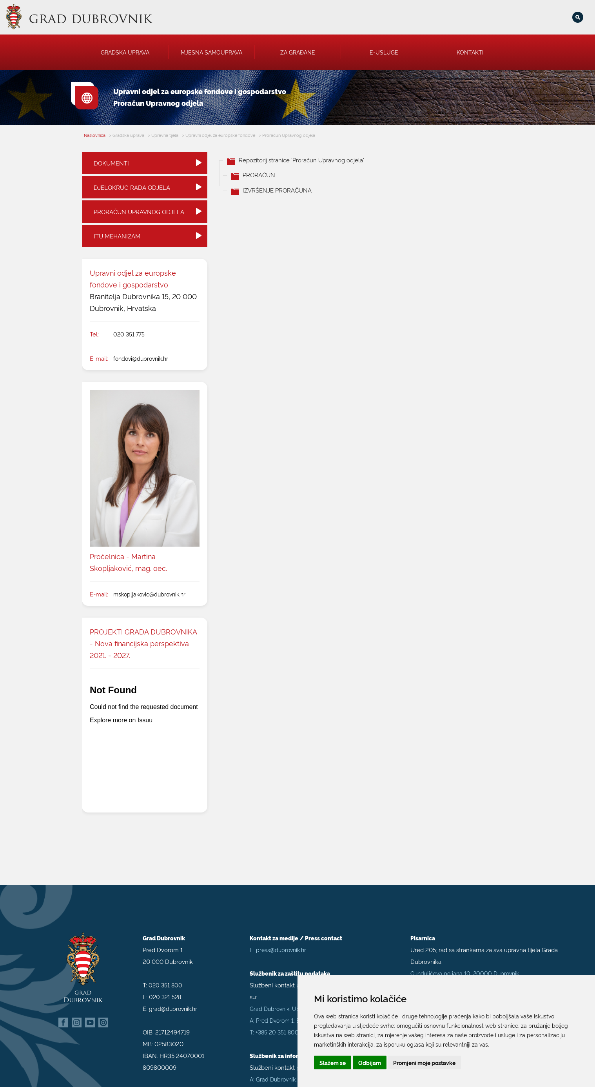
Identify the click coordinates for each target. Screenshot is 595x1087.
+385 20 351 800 (277, 1031)
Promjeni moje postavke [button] (424, 1062)
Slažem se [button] (332, 1062)
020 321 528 (165, 996)
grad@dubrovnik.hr (173, 1007)
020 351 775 (129, 334)
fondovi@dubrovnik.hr (140, 358)
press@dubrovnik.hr (281, 948)
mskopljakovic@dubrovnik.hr (149, 594)
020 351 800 (165, 984)
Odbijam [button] (369, 1062)
